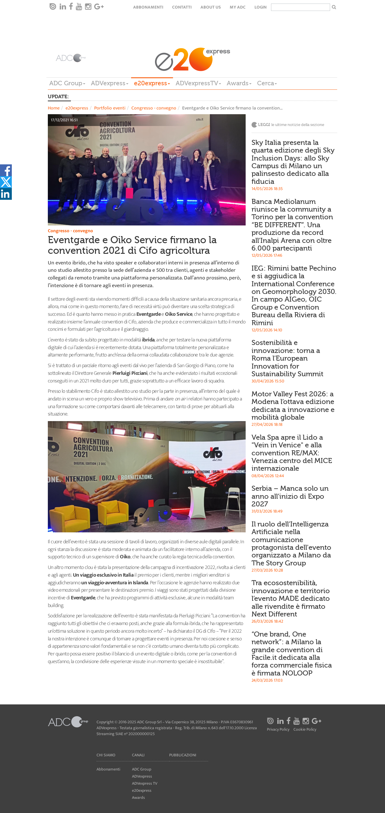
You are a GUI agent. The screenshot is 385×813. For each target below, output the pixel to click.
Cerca (267, 83)
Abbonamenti (148, 7)
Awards (239, 83)
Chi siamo (106, 755)
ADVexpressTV (198, 83)
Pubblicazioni (182, 755)
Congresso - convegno (153, 108)
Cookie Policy (304, 730)
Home (54, 108)
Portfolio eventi (109, 108)
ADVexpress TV (144, 783)
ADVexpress (109, 83)
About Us (210, 7)
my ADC (238, 7)
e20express (152, 83)
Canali (138, 755)
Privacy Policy (278, 730)
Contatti (182, 7)
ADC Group (67, 83)
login (261, 7)
